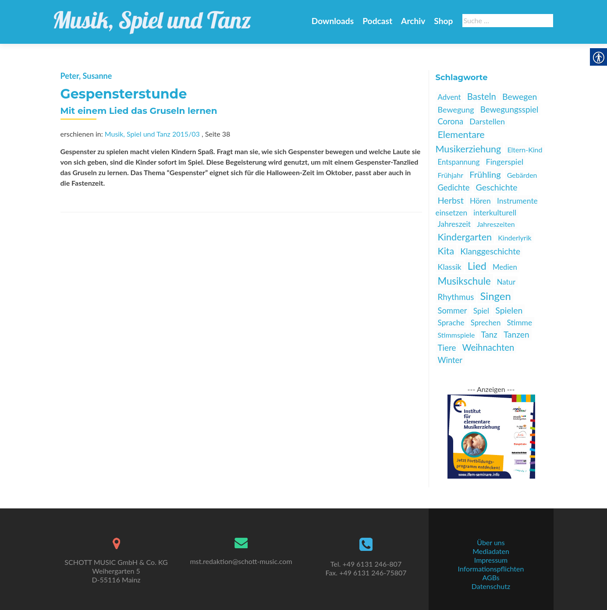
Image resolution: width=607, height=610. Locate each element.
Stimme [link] (519, 322)
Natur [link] (506, 281)
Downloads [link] (333, 21)
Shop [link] (443, 21)
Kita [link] (446, 251)
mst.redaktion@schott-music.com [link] (241, 561)
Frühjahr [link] (451, 175)
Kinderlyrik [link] (514, 237)
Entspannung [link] (459, 161)
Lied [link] (477, 266)
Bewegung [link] (456, 109)
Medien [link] (505, 267)
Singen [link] (495, 295)
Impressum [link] (491, 560)
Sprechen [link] (486, 322)
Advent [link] (449, 97)
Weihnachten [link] (488, 347)
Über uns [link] (490, 542)
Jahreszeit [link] (454, 224)
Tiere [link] (447, 347)
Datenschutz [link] (491, 586)
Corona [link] (451, 121)
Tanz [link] (489, 334)
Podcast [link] (377, 21)
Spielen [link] (508, 310)
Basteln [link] (481, 96)
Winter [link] (450, 360)
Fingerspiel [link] (505, 161)
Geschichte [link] (497, 187)
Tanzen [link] (516, 334)
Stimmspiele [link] (456, 335)
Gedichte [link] (454, 187)
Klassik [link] (449, 267)
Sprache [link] (451, 322)
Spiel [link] (481, 310)
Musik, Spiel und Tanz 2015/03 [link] (152, 134)
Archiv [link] (413, 21)
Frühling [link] (485, 174)
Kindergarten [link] (465, 237)
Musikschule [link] (464, 281)
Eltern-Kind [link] (524, 149)
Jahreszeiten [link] (496, 224)
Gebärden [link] (522, 175)
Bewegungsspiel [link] (509, 109)
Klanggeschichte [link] (490, 251)
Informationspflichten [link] (491, 568)
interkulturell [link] (494, 212)
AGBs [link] (490, 577)
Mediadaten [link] (490, 551)
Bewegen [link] (519, 97)
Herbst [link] (451, 200)
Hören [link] (480, 200)
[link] (152, 17)
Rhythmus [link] (456, 297)
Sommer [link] (452, 310)
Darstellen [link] (487, 121)
